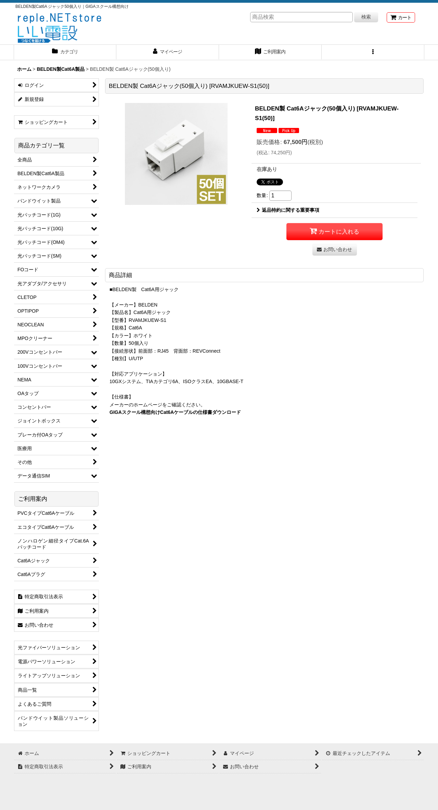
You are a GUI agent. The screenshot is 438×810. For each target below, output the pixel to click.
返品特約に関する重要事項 (288, 210)
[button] (373, 52)
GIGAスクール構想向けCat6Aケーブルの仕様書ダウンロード (175, 412)
